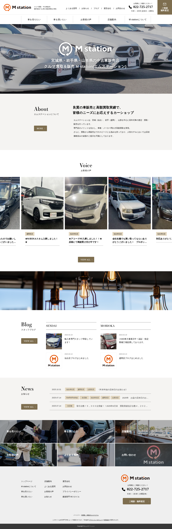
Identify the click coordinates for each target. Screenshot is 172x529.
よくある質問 (71, 8)
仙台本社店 (74, 234)
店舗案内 (112, 19)
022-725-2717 (143, 7)
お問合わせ (120, 8)
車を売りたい (34, 19)
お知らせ (85, 8)
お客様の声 (86, 19)
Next (148, 212)
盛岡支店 (30, 234)
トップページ (26, 481)
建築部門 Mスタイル (71, 497)
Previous (24, 212)
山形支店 (91, 389)
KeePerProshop (72, 398)
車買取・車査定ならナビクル (90, 515)
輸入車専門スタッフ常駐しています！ (79, 340)
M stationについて (138, 19)
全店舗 (84, 398)
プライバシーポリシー (72, 491)
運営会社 (107, 8)
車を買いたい (59, 19)
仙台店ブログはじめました (77, 358)
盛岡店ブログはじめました (131, 358)
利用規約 (106, 520)
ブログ (96, 8)
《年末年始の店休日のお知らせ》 (113, 389)
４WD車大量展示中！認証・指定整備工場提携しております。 (134, 340)
